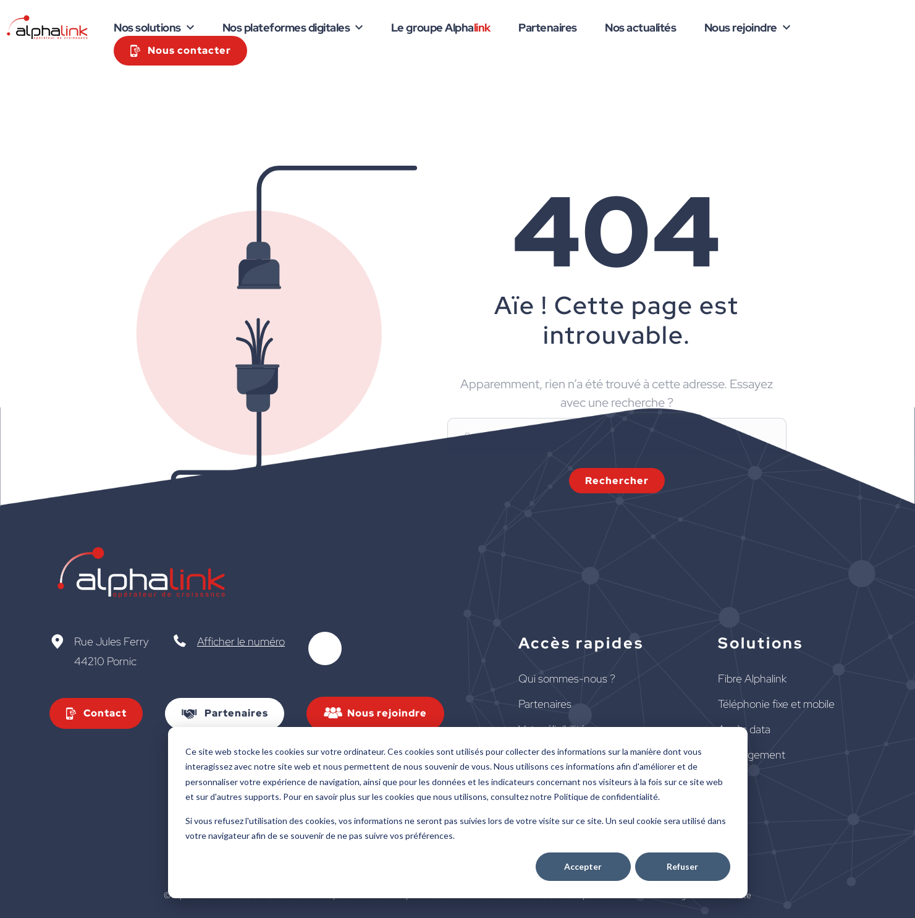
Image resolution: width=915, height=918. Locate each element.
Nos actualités (640, 27)
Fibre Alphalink (752, 678)
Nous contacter (189, 50)
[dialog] (458, 812)
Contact (105, 713)
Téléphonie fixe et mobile (776, 704)
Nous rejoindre (740, 27)
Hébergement (751, 754)
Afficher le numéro (241, 641)
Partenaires (547, 27)
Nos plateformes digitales (286, 27)
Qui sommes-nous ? (566, 678)
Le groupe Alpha (441, 27)
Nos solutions (147, 27)
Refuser (682, 866)
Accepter (583, 866)
